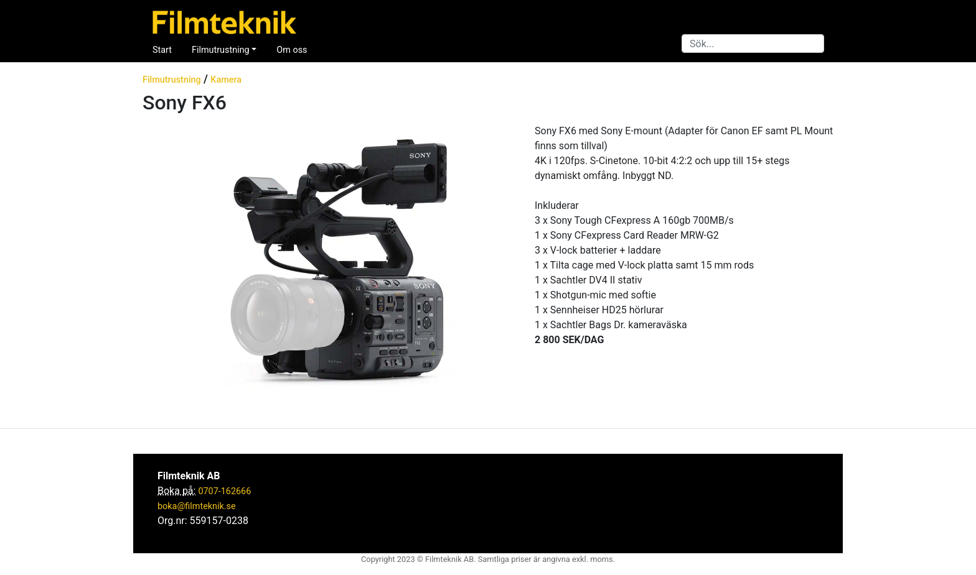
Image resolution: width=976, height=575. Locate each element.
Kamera (226, 80)
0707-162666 (224, 491)
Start (162, 50)
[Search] (753, 43)
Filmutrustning (172, 80)
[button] (152, 263)
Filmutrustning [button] (221, 50)
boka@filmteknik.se (196, 506)
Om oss (291, 50)
